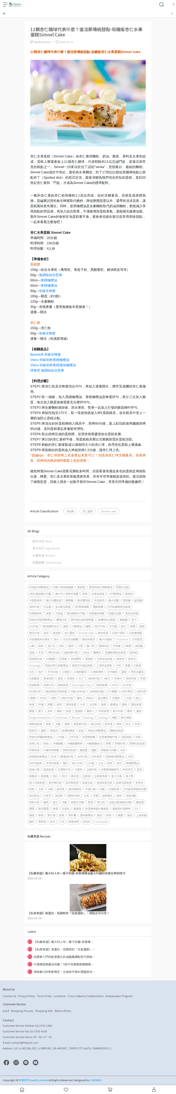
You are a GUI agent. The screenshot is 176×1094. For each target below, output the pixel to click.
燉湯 (139, 769)
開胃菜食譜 (69, 750)
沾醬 (57, 724)
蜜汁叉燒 (116, 776)
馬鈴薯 (72, 815)
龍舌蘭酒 (43, 808)
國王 (138, 698)
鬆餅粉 (129, 594)
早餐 (142, 678)
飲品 (81, 730)
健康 (66, 724)
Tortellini (122, 639)
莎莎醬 (113, 626)
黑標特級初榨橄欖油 (100, 587)
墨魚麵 (138, 600)
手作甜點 (112, 672)
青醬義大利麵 (108, 750)
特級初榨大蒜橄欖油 (56, 665)
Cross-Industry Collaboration (86, 996)
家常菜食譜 (52, 763)
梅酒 (132, 626)
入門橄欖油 (114, 594)
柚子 (40, 672)
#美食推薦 (101, 685)
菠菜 (46, 633)
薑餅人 (90, 711)
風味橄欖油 (86, 815)
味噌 (138, 737)
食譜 (68, 711)
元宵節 (93, 704)
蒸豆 (119, 763)
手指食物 (99, 600)
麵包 (79, 698)
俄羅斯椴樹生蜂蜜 (115, 652)
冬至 (40, 652)
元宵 (82, 704)
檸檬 (55, 808)
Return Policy (63, 1011)
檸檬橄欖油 (132, 763)
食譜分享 (48, 685)
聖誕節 (79, 711)
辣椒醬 (45, 776)
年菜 (53, 756)
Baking (88, 717)
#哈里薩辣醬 (82, 607)
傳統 (59, 711)
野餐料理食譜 (137, 743)
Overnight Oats (82, 685)
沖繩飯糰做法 (94, 743)
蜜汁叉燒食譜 (37, 782)
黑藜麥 (42, 821)
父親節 (65, 672)
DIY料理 (33, 626)
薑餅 (138, 711)
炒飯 (50, 789)
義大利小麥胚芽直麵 (66, 594)
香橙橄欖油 (49, 285)
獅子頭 (51, 815)
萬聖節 (89, 659)
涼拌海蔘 (96, 756)
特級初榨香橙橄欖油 (40, 620)
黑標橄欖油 (49, 280)
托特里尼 (137, 639)
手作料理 (52, 672)
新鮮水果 (34, 802)
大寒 (80, 646)
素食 (60, 678)
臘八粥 (90, 646)
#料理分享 (35, 691)
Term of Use (44, 996)
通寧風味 (107, 795)
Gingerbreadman (40, 717)
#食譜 (137, 665)
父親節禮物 (96, 672)
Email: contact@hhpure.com (20, 1042)
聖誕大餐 (34, 769)
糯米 (129, 815)
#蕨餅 (32, 698)
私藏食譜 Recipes (43, 555)
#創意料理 (94, 678)
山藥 (31, 646)
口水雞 (90, 763)
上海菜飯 (141, 815)
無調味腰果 (68, 730)
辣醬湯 (33, 776)
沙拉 (100, 763)
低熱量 (116, 646)
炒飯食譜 (114, 789)
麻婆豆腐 (87, 782)
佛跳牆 (139, 646)
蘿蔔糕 (77, 808)
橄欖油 (114, 704)
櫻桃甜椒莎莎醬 (76, 613)
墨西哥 (60, 789)
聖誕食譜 (48, 769)
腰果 (43, 730)
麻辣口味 (34, 743)
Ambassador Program (119, 996)
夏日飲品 (34, 795)
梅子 (123, 626)
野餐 (108, 743)
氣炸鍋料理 (55, 782)
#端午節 (141, 691)
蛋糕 (124, 672)
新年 (52, 821)
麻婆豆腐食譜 (123, 782)
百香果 (65, 808)
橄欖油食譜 (35, 724)
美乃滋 (101, 802)
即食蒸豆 (128, 769)
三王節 (127, 698)
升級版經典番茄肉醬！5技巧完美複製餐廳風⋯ (60, 964)
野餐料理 (120, 743)
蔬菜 (109, 763)
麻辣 (31, 789)
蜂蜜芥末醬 (77, 802)
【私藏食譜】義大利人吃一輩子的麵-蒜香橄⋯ (60, 941)
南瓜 (61, 646)
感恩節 (133, 652)
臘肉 (31, 821)
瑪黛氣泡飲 (73, 795)
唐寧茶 (132, 659)
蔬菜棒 (108, 724)
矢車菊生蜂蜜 (104, 659)
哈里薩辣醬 (88, 737)
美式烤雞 (126, 717)
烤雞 (114, 717)
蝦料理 (75, 776)
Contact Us (9, 996)
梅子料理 (100, 626)
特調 (95, 795)
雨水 (56, 639)
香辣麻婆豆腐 (104, 782)
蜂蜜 (40, 815)
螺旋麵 (123, 620)
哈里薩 (63, 659)
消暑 (64, 802)
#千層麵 (112, 691)
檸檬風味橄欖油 (38, 756)
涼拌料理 (82, 756)
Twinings (35, 665)
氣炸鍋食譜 (71, 782)
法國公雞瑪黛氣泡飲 (120, 802)
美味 (119, 724)
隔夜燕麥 (131, 678)
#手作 (114, 685)
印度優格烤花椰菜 (39, 639)
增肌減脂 (126, 737)
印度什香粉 (118, 633)
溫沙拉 (51, 646)
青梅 (141, 626)
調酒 (31, 808)
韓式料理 (34, 633)
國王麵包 (103, 698)
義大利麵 (113, 600)
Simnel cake (108, 511)
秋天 (128, 724)
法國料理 (91, 769)
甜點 (124, 704)
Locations (60, 996)
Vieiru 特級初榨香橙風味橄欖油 (53, 365)
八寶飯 (119, 815)
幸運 (31, 704)
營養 (127, 665)
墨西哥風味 (74, 789)
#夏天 (107, 678)
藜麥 (84, 594)
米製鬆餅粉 (35, 600)
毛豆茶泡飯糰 (70, 639)
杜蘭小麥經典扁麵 (63, 587)
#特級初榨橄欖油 (39, 587)
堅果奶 (33, 730)
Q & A (6, 1011)
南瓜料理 (95, 724)
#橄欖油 (77, 626)
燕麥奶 (71, 678)
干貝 (61, 821)
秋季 (137, 724)
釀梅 (88, 626)
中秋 (118, 665)
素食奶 (54, 730)
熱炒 (55, 776)
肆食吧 (120, 659)
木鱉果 (78, 769)
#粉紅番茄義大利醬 (40, 594)
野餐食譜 (34, 750)
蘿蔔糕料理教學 (121, 808)
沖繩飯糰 (58, 743)
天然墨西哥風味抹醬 (134, 789)
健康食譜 (63, 685)
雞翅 (31, 815)
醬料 (65, 763)
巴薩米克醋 (122, 587)
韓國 (31, 711)
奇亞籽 (86, 821)
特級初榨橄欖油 (97, 730)
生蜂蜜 (86, 776)
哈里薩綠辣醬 (96, 613)
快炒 (64, 776)
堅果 (71, 646)
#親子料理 (67, 698)
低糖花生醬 (114, 613)
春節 (103, 704)
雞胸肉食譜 (116, 730)
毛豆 (31, 672)
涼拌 (130, 756)
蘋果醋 (81, 587)
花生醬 (47, 607)
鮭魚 (61, 815)
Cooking (102, 717)
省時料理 (34, 607)
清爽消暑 (131, 795)
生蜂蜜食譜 (100, 776)
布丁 (81, 678)
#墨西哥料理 (70, 652)
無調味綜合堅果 (50, 275)
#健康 (127, 646)
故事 (59, 704)
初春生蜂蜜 (47, 291)
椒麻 (46, 743)
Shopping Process (22, 1011)
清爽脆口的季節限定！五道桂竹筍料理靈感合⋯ (61, 971)
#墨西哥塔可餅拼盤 (56, 691)
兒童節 (116, 698)
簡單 (48, 724)
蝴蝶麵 (69, 600)
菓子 (40, 711)
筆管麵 (126, 600)
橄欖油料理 (66, 756)
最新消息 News (42, 541)
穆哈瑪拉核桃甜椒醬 (82, 620)
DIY (136, 808)
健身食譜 (71, 704)
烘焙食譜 (103, 711)
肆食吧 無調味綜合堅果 (47, 370)
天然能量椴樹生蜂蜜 (118, 607)
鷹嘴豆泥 (61, 620)
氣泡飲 (59, 795)
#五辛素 (126, 685)
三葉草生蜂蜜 (104, 665)
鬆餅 (40, 646)
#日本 (43, 698)
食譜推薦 (34, 685)
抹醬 (102, 789)
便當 (48, 613)
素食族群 (48, 678)
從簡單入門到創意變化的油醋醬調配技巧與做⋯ (61, 956)
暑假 (46, 802)
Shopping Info (44, 1011)
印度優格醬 (135, 633)
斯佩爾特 (76, 659)
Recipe (76, 717)
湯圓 (31, 652)
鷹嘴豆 (97, 652)
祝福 (40, 704)
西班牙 (90, 698)
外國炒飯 (90, 789)
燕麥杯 (118, 678)
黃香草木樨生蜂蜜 (82, 665)
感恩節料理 (35, 659)
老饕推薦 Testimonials (47, 562)
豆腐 (40, 789)
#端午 (53, 698)
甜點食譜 (136, 704)
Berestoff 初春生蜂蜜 (45, 354)
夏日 (55, 802)
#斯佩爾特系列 (50, 626)
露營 (65, 626)
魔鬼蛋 (83, 750)
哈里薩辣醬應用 (110, 769)
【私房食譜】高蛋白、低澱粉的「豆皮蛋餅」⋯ (61, 949)
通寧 (119, 795)
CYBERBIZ (96, 1080)
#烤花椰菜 (127, 691)
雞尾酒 (140, 802)
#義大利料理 (78, 691)
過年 (50, 711)
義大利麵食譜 (53, 600)
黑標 (90, 802)
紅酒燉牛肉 (64, 769)
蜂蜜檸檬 (73, 821)
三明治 (85, 652)
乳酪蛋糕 (34, 678)
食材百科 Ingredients (46, 548)
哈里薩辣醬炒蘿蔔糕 (96, 808)
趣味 (129, 711)
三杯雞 (60, 737)
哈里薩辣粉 (35, 613)
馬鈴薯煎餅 (83, 600)
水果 (86, 795)
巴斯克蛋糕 (137, 672)
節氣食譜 (103, 633)
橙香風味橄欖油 (115, 756)
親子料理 (118, 711)
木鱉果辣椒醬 (51, 750)
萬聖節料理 (80, 724)
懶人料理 (77, 763)
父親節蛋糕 (80, 672)
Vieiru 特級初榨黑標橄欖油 (49, 360)
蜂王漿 (129, 776)
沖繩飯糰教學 (74, 743)
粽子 (134, 620)
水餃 (122, 750)
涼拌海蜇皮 (35, 763)
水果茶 (47, 795)
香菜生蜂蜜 (131, 613)
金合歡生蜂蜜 (63, 607)
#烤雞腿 (50, 659)
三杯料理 (73, 737)
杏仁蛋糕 (87, 511)
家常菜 (139, 782)
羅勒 (94, 750)
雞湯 (99, 815)
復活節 (70, 511)
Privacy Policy (26, 996)
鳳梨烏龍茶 (88, 639)
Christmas (61, 717)
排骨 (108, 815)
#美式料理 (53, 652)
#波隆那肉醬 (96, 691)
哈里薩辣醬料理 (108, 737)
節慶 (50, 704)
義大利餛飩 (105, 639)
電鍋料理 (103, 646)
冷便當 (59, 613)
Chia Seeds (101, 821)
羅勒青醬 (98, 607)
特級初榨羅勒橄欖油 (40, 737)
